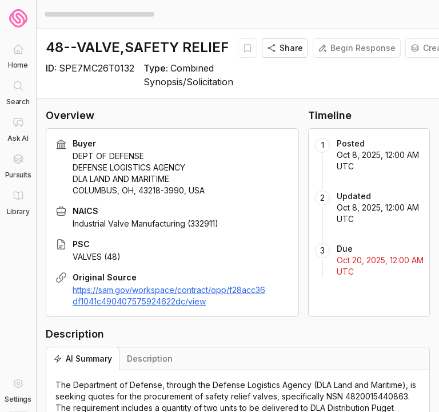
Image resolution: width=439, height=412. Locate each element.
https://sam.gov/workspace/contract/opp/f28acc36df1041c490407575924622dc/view (169, 295)
